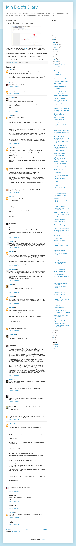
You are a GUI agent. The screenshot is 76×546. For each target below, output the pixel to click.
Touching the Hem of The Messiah (60, 216)
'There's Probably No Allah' (59, 302)
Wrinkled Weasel (12, 334)
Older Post (45, 529)
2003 (54, 337)
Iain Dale (11, 196)
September (56, 49)
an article (25, 48)
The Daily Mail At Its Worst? (59, 119)
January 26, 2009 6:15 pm (14, 375)
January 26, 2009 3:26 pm (14, 86)
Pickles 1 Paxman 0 (58, 135)
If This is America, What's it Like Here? (61, 242)
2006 (54, 332)
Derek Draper (12, 97)
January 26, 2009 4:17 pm (14, 163)
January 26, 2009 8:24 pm (14, 481)
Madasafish (11, 307)
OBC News (11, 241)
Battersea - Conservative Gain (60, 86)
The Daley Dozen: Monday (59, 136)
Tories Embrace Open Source (60, 127)
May (55, 56)
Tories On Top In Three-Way (59, 204)
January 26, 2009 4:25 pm (14, 192)
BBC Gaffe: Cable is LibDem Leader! (61, 95)
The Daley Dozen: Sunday (59, 155)
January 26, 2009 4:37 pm (14, 265)
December (56, 44)
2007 (54, 330)
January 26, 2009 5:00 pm (14, 323)
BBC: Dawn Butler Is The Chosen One (61, 212)
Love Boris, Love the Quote (59, 271)
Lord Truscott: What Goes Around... (61, 121)
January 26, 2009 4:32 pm (14, 237)
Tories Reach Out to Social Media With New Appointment (61, 326)
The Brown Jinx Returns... (59, 297)
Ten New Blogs (57, 70)
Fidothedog (11, 485)
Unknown (11, 69)
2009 (54, 42)
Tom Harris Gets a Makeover (59, 206)
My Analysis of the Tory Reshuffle (60, 267)
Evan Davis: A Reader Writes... (60, 90)
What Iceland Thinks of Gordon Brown (61, 108)
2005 (54, 334)
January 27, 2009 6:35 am (14, 501)
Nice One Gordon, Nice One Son (60, 310)
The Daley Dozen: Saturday (59, 178)
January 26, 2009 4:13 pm (14, 143)
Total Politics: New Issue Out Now (60, 193)
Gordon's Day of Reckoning (59, 98)
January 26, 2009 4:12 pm (14, 123)
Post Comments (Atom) (15, 531)
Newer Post (8, 529)
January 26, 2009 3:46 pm (14, 93)
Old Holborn (11, 394)
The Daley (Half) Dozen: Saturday (60, 64)
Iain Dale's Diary (22, 7)
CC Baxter (11, 405)
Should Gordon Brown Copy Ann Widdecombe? (60, 172)
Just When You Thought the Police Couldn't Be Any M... (60, 222)
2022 (54, 37)
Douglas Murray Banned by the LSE (61, 197)
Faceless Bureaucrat (13, 221)
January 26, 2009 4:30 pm (14, 202)
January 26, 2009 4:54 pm (14, 303)
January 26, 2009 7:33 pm (14, 429)
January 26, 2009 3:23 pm (14, 78)
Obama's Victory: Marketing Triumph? (61, 214)
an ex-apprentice (12, 269)
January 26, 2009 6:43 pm (14, 401)
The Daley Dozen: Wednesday (60, 96)
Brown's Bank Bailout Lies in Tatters (61, 294)
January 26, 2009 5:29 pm (14, 330)
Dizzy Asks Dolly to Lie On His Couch (61, 289)
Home (27, 529)
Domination (11, 296)
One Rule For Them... (58, 238)
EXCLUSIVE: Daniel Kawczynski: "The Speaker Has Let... (61, 139)
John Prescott (12, 54)
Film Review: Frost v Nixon (59, 66)
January (56, 63)
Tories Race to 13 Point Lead (59, 296)
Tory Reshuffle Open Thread (59, 269)
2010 (54, 41)
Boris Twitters (56, 198)
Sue (10, 82)
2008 (54, 328)
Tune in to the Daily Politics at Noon (61, 81)
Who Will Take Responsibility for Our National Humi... (61, 251)
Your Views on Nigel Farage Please (61, 164)
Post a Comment (11, 527)
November (56, 46)
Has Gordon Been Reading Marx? (60, 91)
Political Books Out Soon (59, 74)
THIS (44, 54)
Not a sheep (11, 512)
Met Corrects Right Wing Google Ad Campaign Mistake (61, 316)
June (55, 54)
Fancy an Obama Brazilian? (59, 203)
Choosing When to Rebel (59, 93)
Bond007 (11, 379)
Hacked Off (11, 90)
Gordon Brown (12, 423)
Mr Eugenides (12, 187)
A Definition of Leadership (59, 150)
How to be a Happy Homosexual (60, 128)
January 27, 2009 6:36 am (14, 508)
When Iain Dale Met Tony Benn (60, 195)
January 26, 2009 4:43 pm (14, 280)
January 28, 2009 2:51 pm (14, 524)
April (55, 58)
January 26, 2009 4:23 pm (14, 183)
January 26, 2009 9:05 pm (14, 491)
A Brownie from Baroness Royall (60, 161)
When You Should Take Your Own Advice (62, 145)
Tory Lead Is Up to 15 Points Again (61, 157)
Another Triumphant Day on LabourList (61, 144)
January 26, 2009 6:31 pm (14, 390)
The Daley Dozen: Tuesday (59, 122)
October (56, 47)
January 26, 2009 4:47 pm (14, 292)
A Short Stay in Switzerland (59, 153)
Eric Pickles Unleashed (58, 169)
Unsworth (11, 251)
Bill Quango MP (12, 344)
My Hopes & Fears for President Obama (62, 247)
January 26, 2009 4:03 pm (14, 111)
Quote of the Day (57, 72)
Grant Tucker (56, 344)
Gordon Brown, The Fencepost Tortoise (61, 276)
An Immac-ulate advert (58, 217)
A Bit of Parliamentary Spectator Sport (61, 130)
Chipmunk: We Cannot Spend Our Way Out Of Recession (61, 300)
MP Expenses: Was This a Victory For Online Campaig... (61, 231)
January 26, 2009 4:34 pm (14, 247)
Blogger (43, 539)
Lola (10, 414)
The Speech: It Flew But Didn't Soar (61, 245)
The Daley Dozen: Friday (59, 191)
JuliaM (10, 284)
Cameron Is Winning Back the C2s (60, 151)
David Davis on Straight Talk (59, 187)
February (56, 61)
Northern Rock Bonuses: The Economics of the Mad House (62, 226)
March (55, 59)
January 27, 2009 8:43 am (14, 517)
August (55, 51)
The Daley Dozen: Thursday (59, 84)
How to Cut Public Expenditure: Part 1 (61, 228)
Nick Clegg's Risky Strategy (59, 240)
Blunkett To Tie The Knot (59, 117)
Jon (10, 327)
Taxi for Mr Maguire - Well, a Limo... (61, 248)
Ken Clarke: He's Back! (58, 273)
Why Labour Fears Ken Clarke (60, 163)
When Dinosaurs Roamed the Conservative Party (60, 263)
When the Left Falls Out (58, 309)
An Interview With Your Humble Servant (61, 303)
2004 (54, 335)
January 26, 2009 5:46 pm (14, 340)
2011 (54, 39)
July (55, 52)
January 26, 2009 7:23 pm (14, 419)
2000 (54, 339)
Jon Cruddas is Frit (57, 88)
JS (54, 348)
